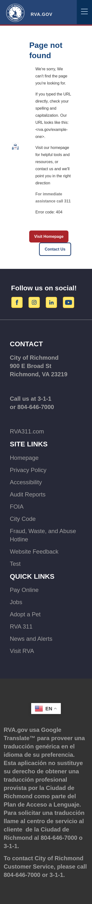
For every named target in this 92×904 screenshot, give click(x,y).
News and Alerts (31, 638)
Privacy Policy (28, 470)
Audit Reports (27, 494)
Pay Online (24, 590)
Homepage (24, 457)
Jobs (16, 602)
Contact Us (55, 249)
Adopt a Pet (25, 614)
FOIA (17, 506)
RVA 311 (21, 626)
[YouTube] (69, 302)
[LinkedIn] (52, 302)
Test (15, 563)
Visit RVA (22, 651)
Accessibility (26, 482)
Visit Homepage (49, 236)
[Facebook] (18, 302)
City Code (23, 518)
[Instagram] (35, 302)
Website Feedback (34, 551)
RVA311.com (27, 431)
